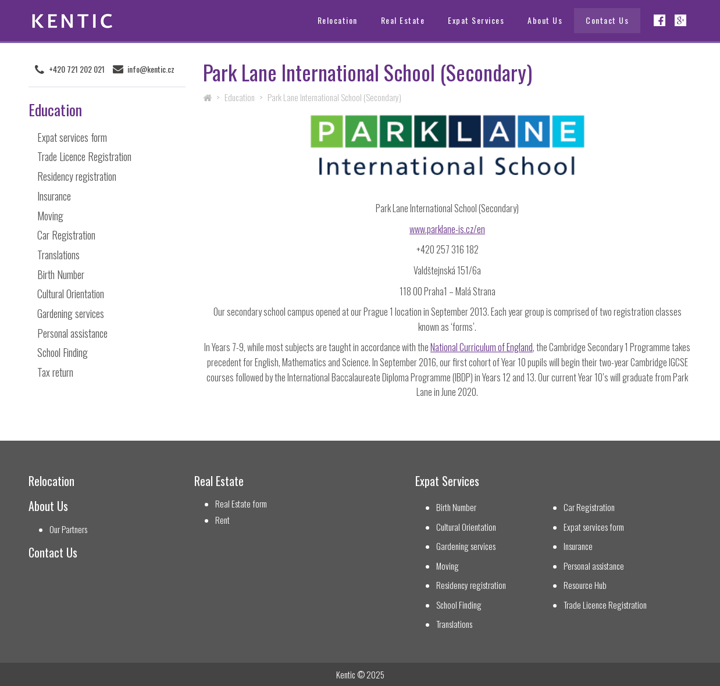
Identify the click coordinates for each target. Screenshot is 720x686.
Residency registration (76, 176)
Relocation (338, 20)
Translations (58, 254)
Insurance (54, 195)
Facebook (659, 20)
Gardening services (70, 313)
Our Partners (68, 529)
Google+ (680, 20)
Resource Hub (585, 585)
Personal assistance (72, 333)
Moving (50, 215)
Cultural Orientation (70, 293)
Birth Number (60, 274)
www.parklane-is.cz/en (447, 229)
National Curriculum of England (481, 347)
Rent (222, 520)
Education (239, 97)
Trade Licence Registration (84, 156)
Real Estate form (241, 504)
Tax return (55, 372)
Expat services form (72, 137)
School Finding (62, 352)
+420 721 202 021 (77, 69)
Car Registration (66, 234)
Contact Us (607, 20)
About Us (544, 20)
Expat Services (476, 20)
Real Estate (403, 20)
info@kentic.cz (150, 69)
